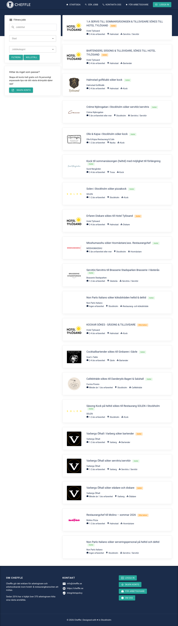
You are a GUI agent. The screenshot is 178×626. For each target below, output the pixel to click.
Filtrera (16, 57)
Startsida (73, 4)
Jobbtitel (18, 27)
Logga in (162, 4)
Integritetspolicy (74, 593)
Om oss (127, 598)
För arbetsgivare (137, 4)
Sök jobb (91, 4)
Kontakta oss (111, 4)
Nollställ (31, 57)
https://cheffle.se (75, 588)
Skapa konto (21, 90)
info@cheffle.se (74, 583)
